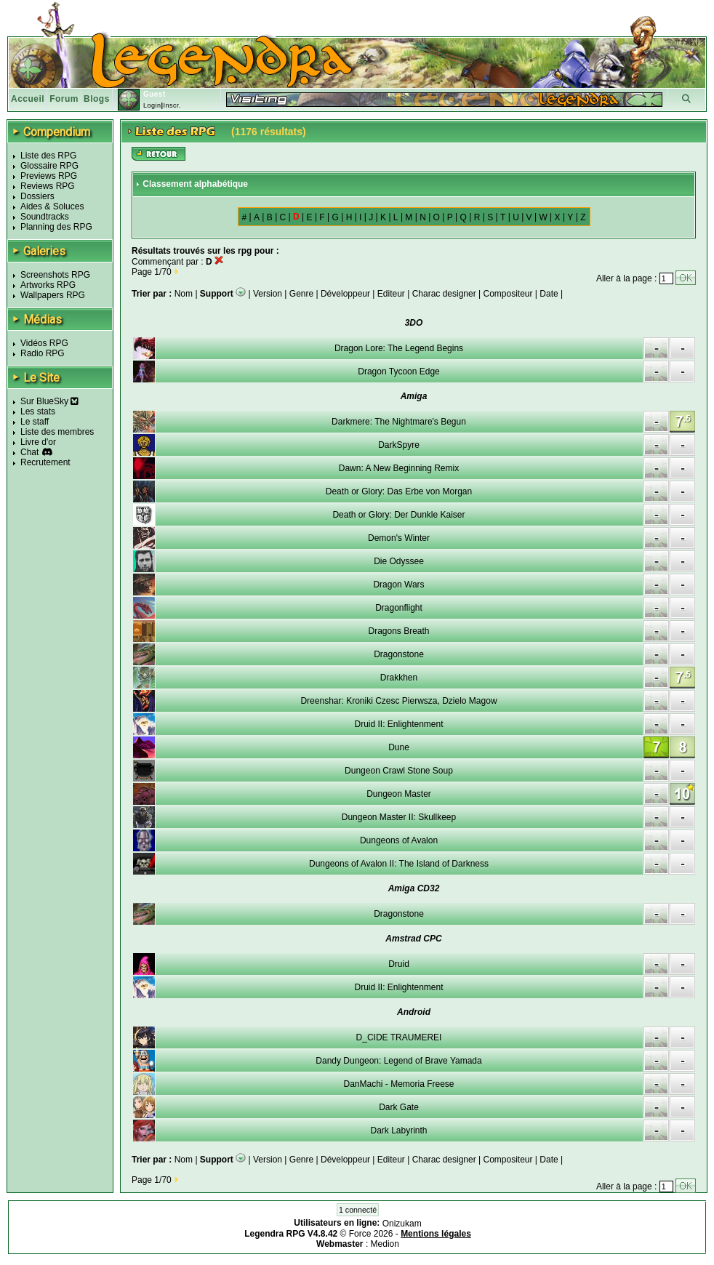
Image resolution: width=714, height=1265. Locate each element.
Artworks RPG (48, 285)
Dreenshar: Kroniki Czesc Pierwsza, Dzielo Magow (398, 701)
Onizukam (402, 1223)
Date (548, 294)
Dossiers (37, 196)
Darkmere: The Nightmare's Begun (399, 422)
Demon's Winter (399, 538)
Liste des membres (57, 432)
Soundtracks (44, 217)
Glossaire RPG (49, 166)
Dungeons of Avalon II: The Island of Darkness (399, 864)
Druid (398, 964)
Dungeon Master (398, 794)
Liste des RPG (48, 155)
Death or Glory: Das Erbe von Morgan (399, 491)
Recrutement (45, 462)
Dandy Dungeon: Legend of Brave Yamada (398, 1061)
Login (152, 105)
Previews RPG (48, 176)
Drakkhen (398, 677)
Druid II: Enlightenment (398, 724)
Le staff (34, 422)
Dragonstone (399, 654)
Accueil (27, 99)
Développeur (345, 294)
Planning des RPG (56, 227)
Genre (301, 294)
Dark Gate (399, 1107)
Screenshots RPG (55, 275)
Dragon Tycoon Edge (399, 371)
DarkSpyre (399, 445)
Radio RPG (42, 353)
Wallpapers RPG (52, 295)
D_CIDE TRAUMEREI (399, 1037)
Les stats (37, 411)
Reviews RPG (47, 186)
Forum (64, 99)
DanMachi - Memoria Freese (398, 1084)
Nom (185, 294)
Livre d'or (38, 442)
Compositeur (507, 294)
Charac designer (444, 294)
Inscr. (172, 105)
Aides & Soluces (52, 206)
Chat (29, 452)
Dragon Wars (398, 584)
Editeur (391, 294)
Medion (385, 1244)
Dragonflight (398, 608)
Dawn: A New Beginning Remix (399, 468)
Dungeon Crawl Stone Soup (399, 771)
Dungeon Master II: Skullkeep (399, 817)
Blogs (97, 99)
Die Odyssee (399, 561)
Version (267, 294)
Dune (398, 747)
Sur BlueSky (49, 401)
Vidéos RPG (44, 343)
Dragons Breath (398, 631)
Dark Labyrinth (398, 1130)
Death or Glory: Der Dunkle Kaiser (398, 515)
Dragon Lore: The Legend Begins (398, 348)
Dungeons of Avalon (399, 840)
